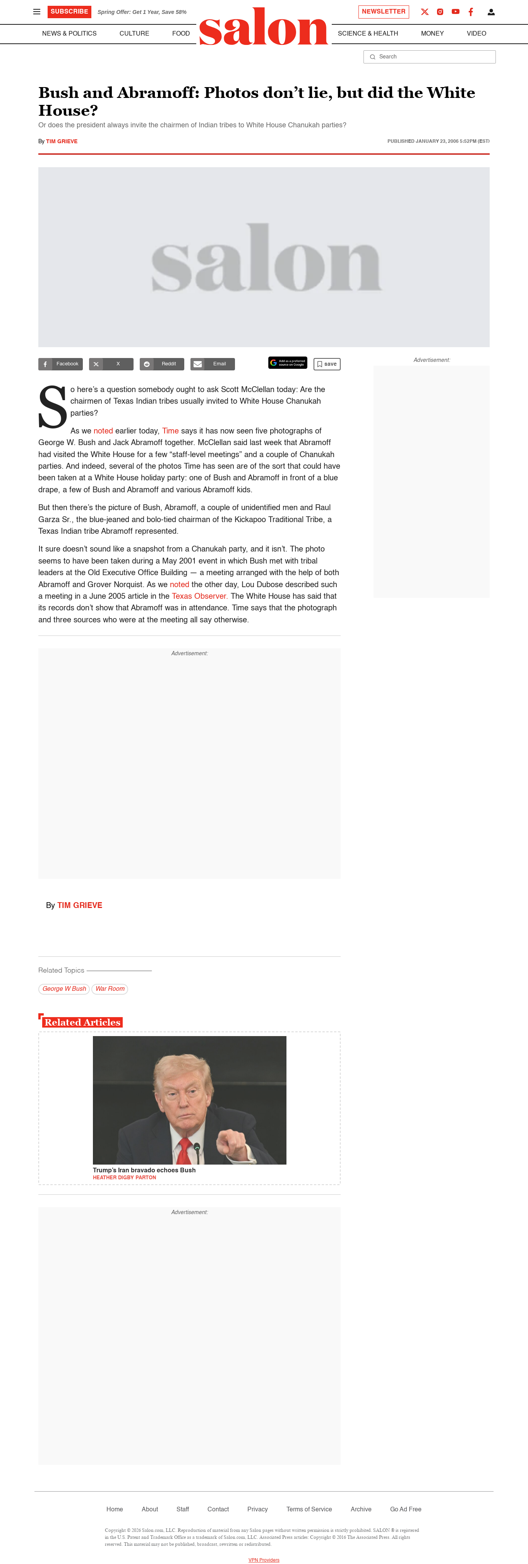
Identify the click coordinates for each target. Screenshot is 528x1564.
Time (169, 431)
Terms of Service (309, 1510)
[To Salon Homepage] (264, 26)
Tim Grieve (61, 141)
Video (476, 34)
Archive (361, 1510)
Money (432, 34)
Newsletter (384, 12)
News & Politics (69, 34)
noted (101, 431)
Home (114, 1510)
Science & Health (368, 34)
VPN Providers (264, 1560)
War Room (109, 989)
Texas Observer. (200, 597)
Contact (218, 1510)
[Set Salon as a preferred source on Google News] (288, 362)
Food (181, 34)
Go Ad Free (406, 1510)
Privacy (257, 1510)
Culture (134, 34)
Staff (183, 1510)
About (150, 1510)
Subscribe (69, 12)
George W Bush (64, 989)
